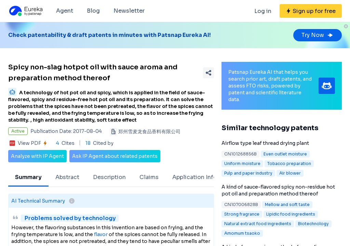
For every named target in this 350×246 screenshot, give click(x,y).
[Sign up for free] (311, 11)
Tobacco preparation (289, 163)
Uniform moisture (242, 163)
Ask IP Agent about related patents (115, 156)
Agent (64, 10)
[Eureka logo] (25, 11)
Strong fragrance (241, 214)
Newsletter (129, 10)
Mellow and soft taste (287, 204)
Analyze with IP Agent (37, 156)
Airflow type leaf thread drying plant (265, 143)
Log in (262, 11)
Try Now (317, 35)
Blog (93, 10)
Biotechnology (313, 223)
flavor (101, 234)
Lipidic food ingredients (290, 214)
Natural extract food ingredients (257, 223)
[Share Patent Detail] (208, 72)
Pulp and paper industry (248, 173)
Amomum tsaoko (242, 233)
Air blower (290, 173)
